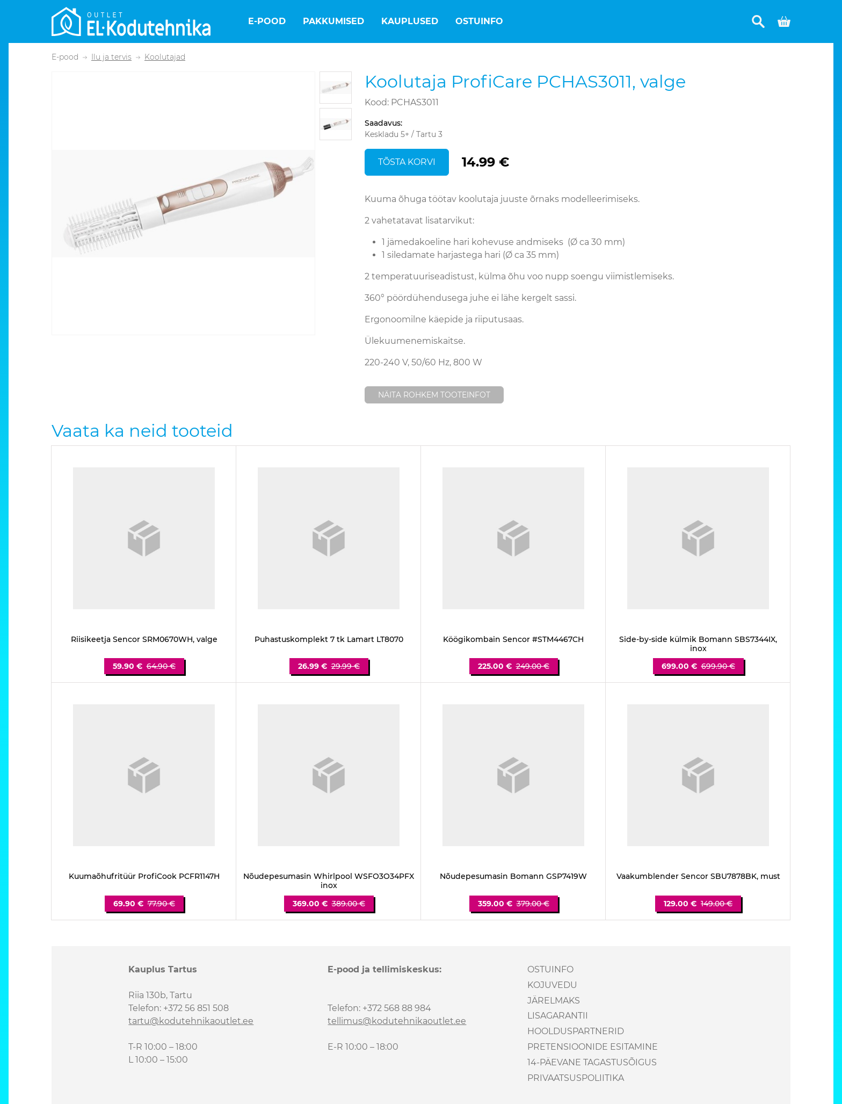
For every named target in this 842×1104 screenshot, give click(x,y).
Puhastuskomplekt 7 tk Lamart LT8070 (329, 639)
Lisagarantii (557, 1016)
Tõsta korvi (406, 162)
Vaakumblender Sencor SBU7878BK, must (698, 876)
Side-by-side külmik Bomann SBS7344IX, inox (698, 644)
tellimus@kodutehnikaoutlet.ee (397, 1021)
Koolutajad (164, 57)
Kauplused (409, 21)
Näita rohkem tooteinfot (434, 395)
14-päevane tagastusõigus (592, 1062)
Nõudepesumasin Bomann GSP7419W (513, 876)
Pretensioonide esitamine (592, 1047)
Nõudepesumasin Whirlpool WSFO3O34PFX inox (328, 881)
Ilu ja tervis (111, 57)
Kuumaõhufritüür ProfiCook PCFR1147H (144, 876)
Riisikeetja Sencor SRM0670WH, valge (144, 639)
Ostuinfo (479, 21)
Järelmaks (553, 1000)
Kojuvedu (552, 985)
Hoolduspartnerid (575, 1031)
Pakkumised (333, 21)
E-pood (267, 21)
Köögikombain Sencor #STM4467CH (513, 639)
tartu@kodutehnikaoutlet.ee (190, 1021)
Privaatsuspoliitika (575, 1078)
